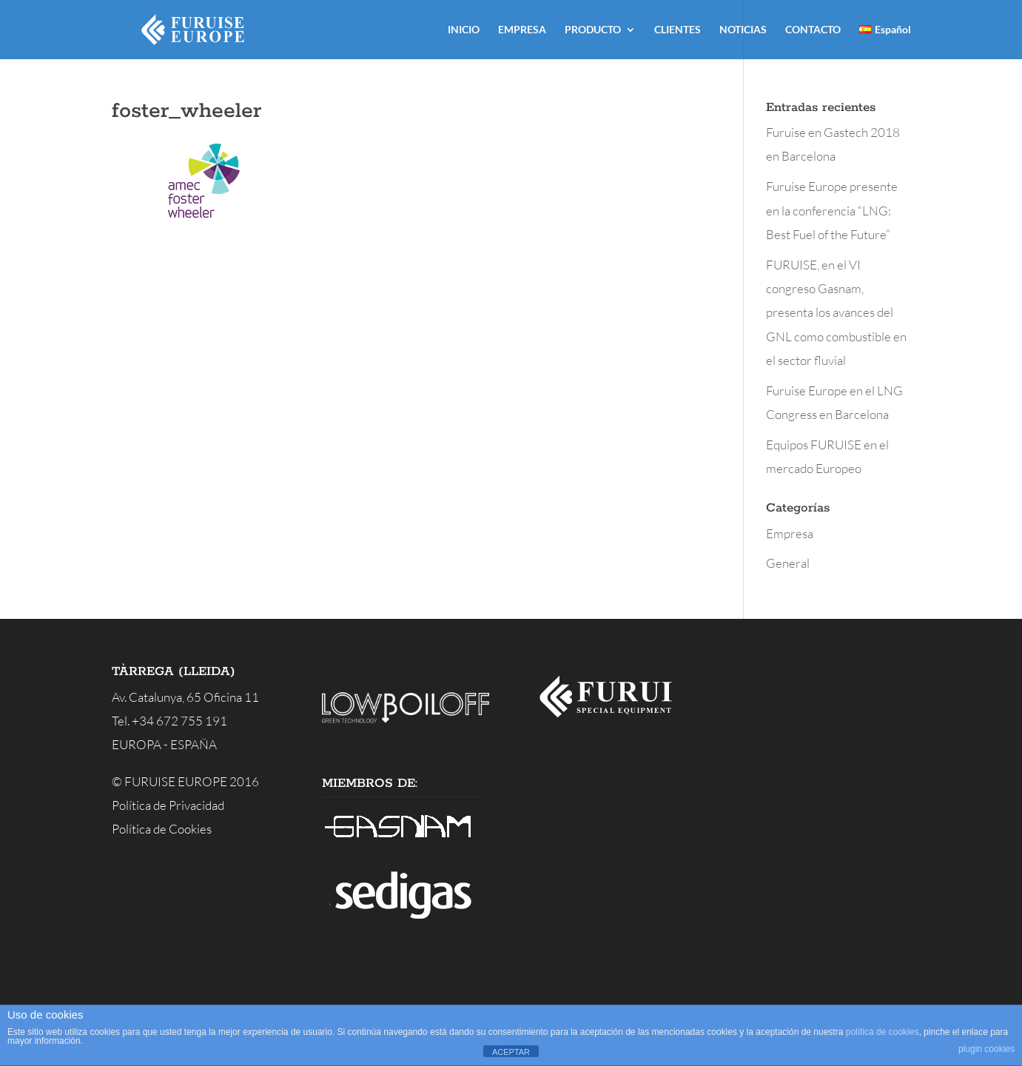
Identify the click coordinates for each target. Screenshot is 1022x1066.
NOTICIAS (743, 30)
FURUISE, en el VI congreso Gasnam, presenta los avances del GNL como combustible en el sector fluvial (836, 312)
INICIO (464, 30)
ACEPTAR (511, 1051)
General (788, 563)
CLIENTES (677, 30)
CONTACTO (813, 30)
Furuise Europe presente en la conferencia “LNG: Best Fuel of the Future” (832, 210)
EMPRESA (522, 30)
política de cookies (882, 1032)
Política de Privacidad (168, 805)
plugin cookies (986, 1049)
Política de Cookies (162, 829)
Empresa (789, 533)
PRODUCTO (593, 30)
